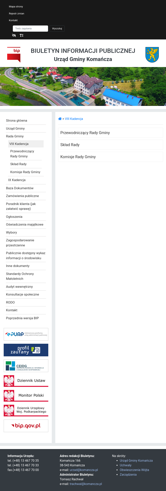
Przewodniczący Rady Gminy (22, 153)
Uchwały (125, 465)
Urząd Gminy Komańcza (136, 460)
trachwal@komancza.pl (86, 484)
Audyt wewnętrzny (19, 287)
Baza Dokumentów (20, 188)
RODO (10, 302)
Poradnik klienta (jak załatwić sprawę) (21, 206)
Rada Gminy (15, 136)
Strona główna (16, 120)
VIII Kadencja (19, 144)
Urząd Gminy (15, 128)
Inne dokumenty (17, 266)
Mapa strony (16, 6)
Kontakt (13, 20)
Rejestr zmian (16, 13)
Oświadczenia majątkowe (24, 224)
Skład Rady (18, 164)
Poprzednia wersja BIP (22, 318)
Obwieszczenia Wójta (134, 470)
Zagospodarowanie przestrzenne (20, 242)
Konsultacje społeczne (22, 294)
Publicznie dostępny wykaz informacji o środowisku (25, 255)
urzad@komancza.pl (84, 470)
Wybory (11, 232)
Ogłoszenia (14, 217)
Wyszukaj (57, 28)
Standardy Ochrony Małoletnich (20, 276)
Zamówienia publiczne (22, 196)
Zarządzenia (128, 474)
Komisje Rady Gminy (25, 172)
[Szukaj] (30, 28)
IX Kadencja (17, 180)
